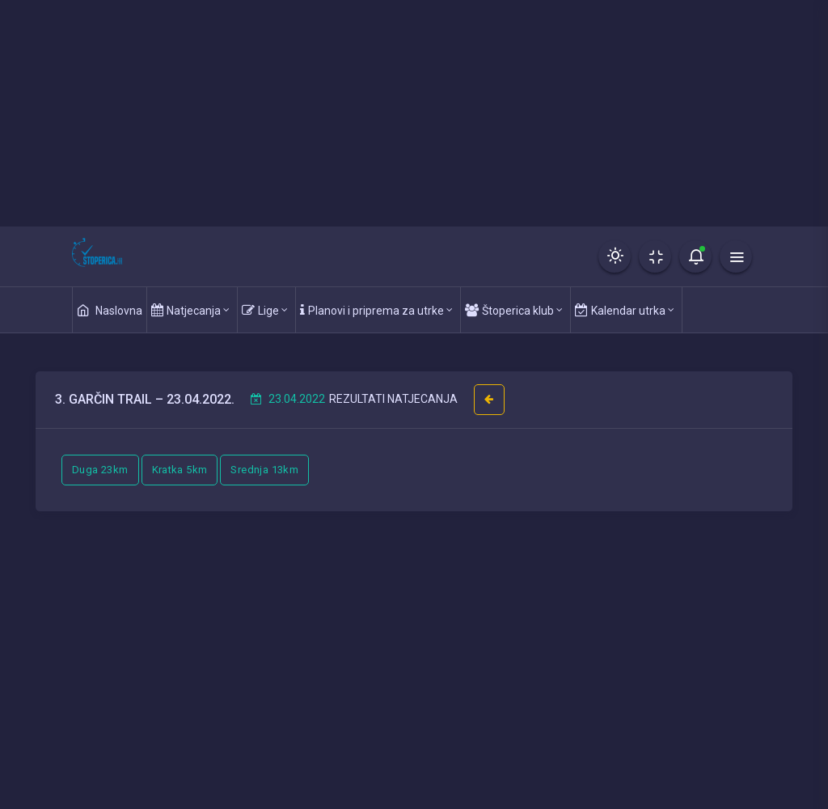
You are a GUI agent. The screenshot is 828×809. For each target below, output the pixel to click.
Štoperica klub (514, 310)
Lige (265, 310)
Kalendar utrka (624, 310)
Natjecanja (190, 310)
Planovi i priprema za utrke (376, 310)
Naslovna (109, 310)
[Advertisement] (414, 113)
